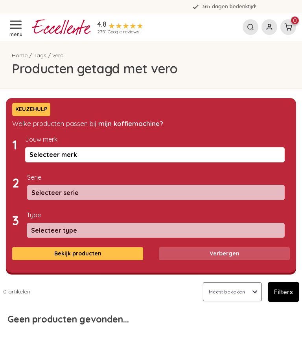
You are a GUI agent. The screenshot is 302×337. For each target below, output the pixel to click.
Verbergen (224, 253)
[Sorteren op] (232, 292)
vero (58, 55)
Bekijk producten (77, 253)
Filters (283, 292)
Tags (39, 55)
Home (20, 55)
